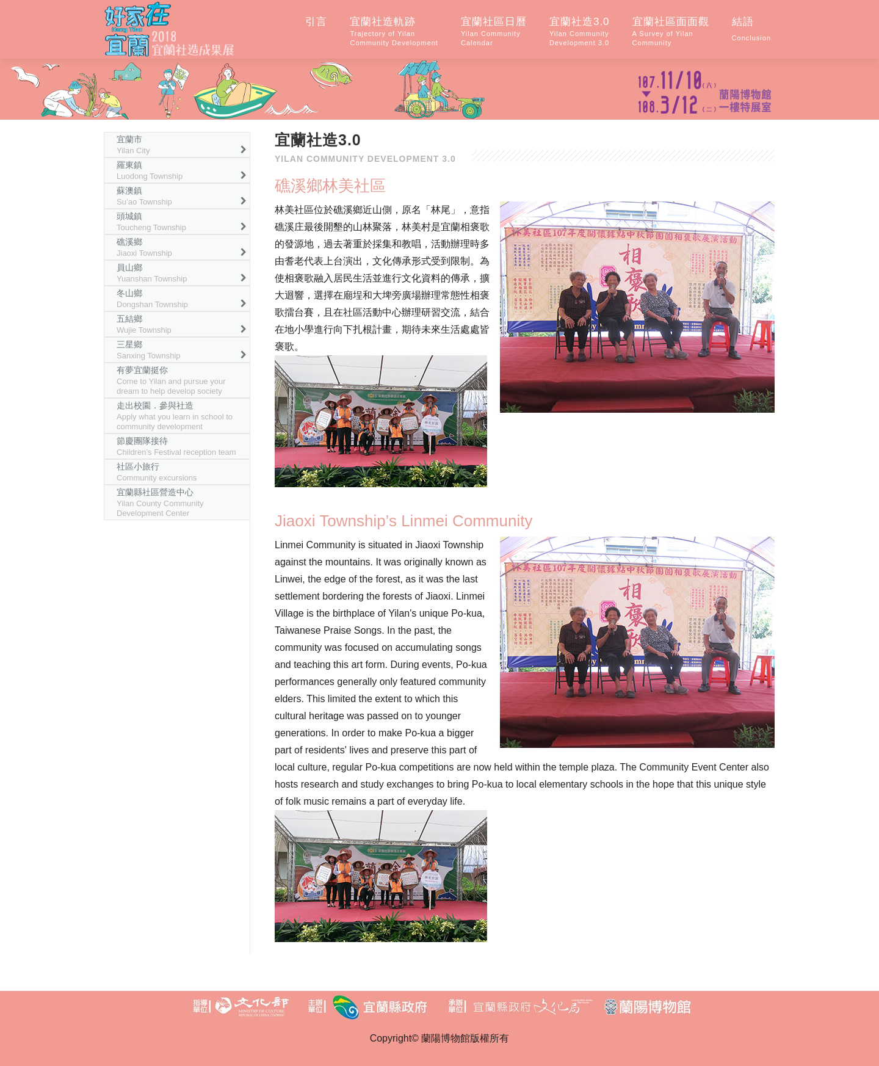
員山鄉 (152, 273)
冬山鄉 (152, 298)
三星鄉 (149, 349)
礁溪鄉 (144, 247)
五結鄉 (144, 324)
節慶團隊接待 (176, 446)
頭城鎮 (151, 221)
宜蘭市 (133, 144)
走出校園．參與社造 (175, 416)
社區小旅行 (157, 472)
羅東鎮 (150, 170)
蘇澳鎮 (144, 196)
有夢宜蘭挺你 (171, 380)
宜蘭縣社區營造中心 (160, 502)
